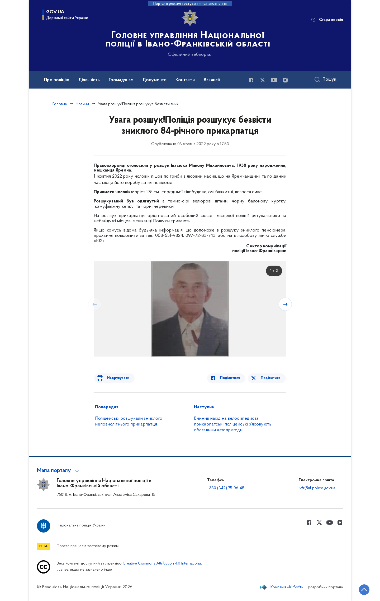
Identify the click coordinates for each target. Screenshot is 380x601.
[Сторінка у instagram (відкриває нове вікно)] (285, 80)
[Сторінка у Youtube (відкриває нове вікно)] (274, 80)
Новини (82, 104)
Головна (60, 104)
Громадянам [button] (121, 80)
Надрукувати (115, 378)
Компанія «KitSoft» (286, 587)
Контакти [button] (185, 80)
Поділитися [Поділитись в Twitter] (271, 378)
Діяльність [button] (89, 80)
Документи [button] (154, 80)
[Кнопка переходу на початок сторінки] (360, 589)
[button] (58, 471)
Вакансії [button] (212, 80)
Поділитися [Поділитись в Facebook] (233, 378)
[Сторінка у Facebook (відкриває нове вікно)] (251, 80)
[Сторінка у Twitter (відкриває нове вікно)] (262, 80)
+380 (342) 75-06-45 (225, 488)
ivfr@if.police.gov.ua (317, 488)
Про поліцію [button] (56, 80)
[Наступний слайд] (285, 303)
